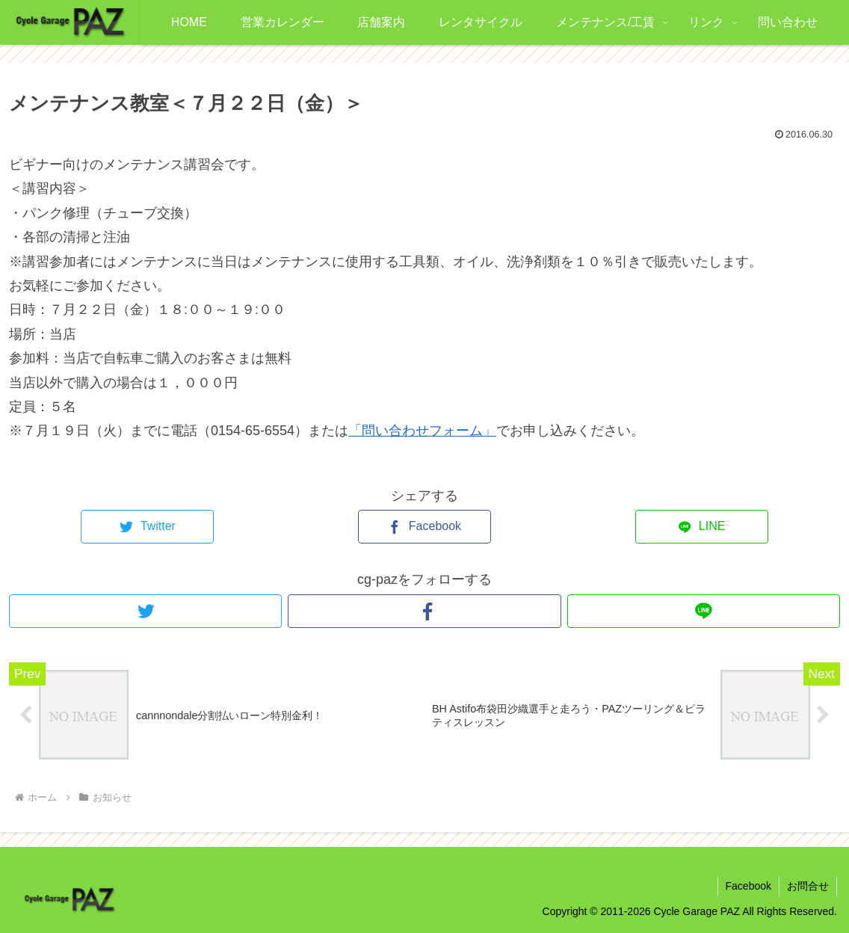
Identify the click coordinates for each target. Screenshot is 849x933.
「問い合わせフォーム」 (422, 430)
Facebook (748, 886)
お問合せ (808, 886)
